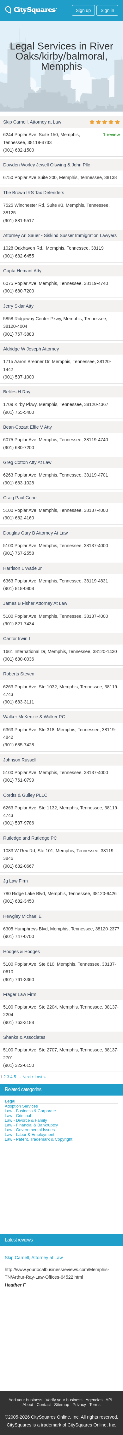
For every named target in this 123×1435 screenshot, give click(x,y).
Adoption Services (21, 1106)
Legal (10, 1101)
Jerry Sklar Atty (18, 306)
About (27, 1404)
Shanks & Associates (24, 1037)
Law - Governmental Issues (30, 1129)
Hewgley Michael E (22, 916)
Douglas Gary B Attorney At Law (35, 532)
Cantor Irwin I (16, 638)
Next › (28, 1076)
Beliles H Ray (16, 391)
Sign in (107, 10)
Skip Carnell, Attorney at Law (32, 121)
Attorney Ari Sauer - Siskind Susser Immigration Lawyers (60, 235)
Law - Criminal (18, 1115)
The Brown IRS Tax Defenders (33, 192)
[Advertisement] (47, 1189)
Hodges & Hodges (21, 951)
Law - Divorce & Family (26, 1120)
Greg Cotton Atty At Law (27, 462)
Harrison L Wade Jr (22, 568)
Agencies (94, 1399)
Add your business (25, 1399)
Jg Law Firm (15, 880)
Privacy (79, 1404)
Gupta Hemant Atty (22, 270)
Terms (94, 1404)
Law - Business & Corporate (30, 1110)
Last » (40, 1076)
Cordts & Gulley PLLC (25, 795)
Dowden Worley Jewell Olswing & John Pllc (46, 164)
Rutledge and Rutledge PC (30, 838)
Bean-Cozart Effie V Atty (27, 427)
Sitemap (61, 1404)
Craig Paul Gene (20, 497)
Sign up (83, 10)
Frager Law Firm (19, 994)
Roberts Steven (18, 673)
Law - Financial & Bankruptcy (31, 1125)
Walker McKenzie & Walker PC (34, 716)
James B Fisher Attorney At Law (35, 603)
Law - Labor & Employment (29, 1134)
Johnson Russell (19, 759)
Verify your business (64, 1399)
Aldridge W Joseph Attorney (31, 348)
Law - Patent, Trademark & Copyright (38, 1139)
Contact (44, 1404)
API (109, 1399)
